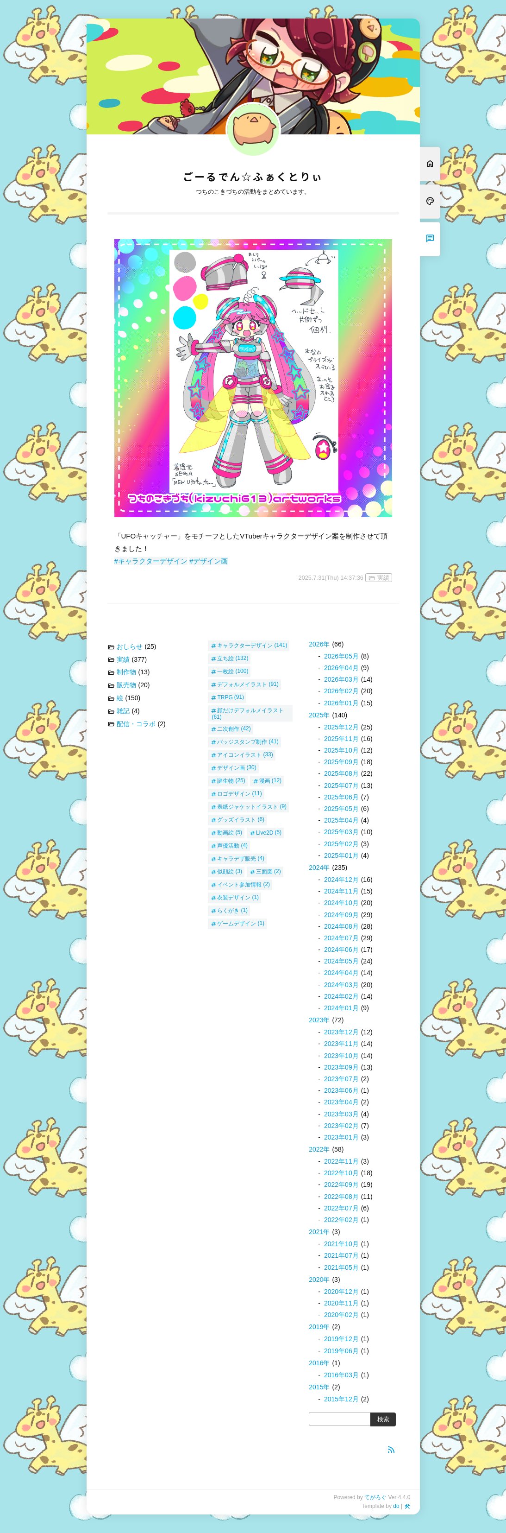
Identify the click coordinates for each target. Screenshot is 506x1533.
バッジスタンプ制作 (242, 741)
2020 (319, 1279)
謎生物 (225, 780)
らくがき (228, 910)
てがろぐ (375, 1497)
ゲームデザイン (236, 923)
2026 (319, 644)
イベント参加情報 (239, 884)
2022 (319, 1149)
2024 (319, 867)
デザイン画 (231, 767)
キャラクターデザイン (245, 645)
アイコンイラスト (239, 754)
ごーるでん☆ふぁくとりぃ (253, 177)
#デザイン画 (208, 561)
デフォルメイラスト (242, 684)
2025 (319, 715)
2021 (319, 1231)
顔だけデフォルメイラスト (250, 710)
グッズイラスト (236, 819)
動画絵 (225, 832)
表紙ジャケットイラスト (247, 806)
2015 (319, 1387)
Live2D (264, 832)
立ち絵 (225, 658)
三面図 (264, 871)
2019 (319, 1326)
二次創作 (228, 728)
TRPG (224, 697)
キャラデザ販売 (236, 858)
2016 (319, 1363)
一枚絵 (225, 671)
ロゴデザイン (233, 793)
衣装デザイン (233, 897)
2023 (319, 1020)
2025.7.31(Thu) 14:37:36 (331, 577)
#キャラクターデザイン (150, 561)
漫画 (264, 780)
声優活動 (228, 845)
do (396, 1506)
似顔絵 (225, 871)
